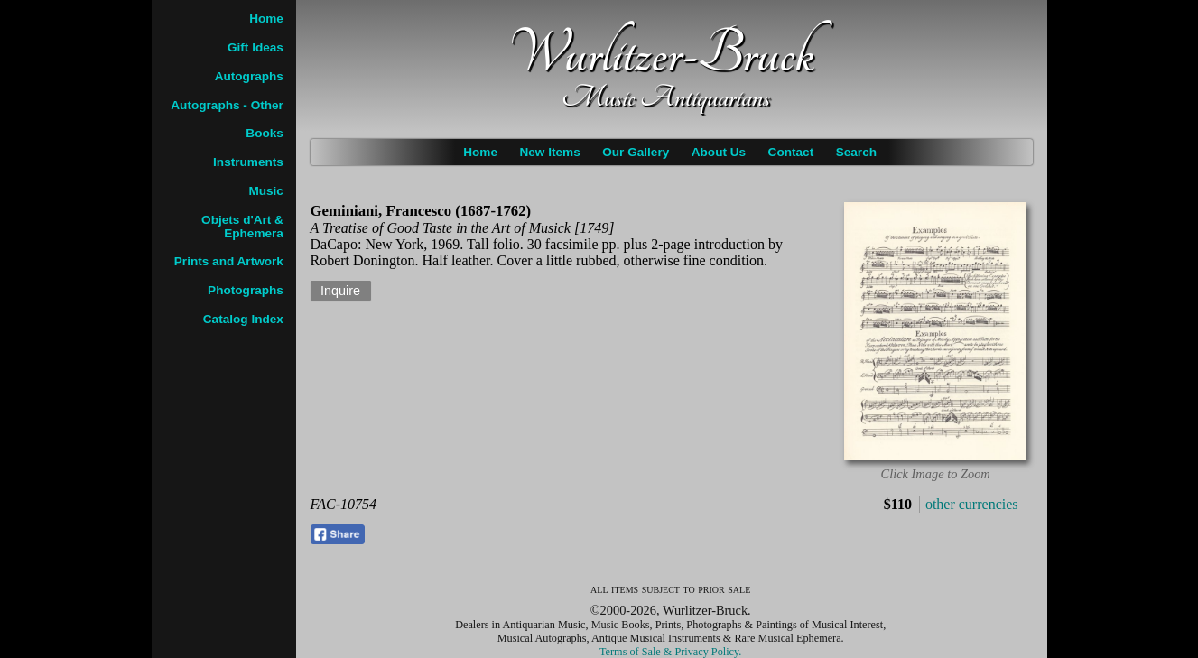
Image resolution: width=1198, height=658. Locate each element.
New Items (549, 152)
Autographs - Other (227, 105)
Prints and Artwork (228, 261)
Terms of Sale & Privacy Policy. (670, 651)
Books (264, 133)
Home (480, 152)
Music (265, 191)
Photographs (245, 290)
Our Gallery (635, 152)
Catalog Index (243, 319)
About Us (719, 152)
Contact (791, 152)
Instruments (248, 162)
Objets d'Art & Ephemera (242, 226)
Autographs (249, 76)
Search (856, 152)
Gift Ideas (255, 47)
